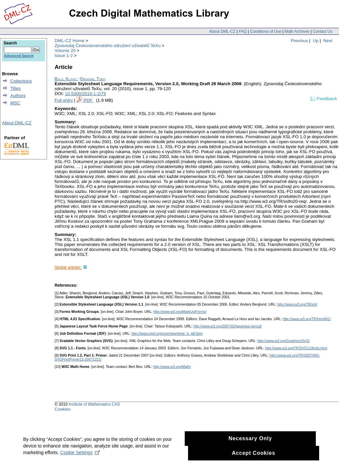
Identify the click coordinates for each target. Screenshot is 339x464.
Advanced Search (18, 56)
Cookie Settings (80, 456)
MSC (15, 102)
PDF (88, 100)
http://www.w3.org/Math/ (172, 367)
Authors (17, 95)
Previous (299, 40)
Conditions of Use (265, 31)
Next (327, 40)
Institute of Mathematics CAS (94, 404)
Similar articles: (68, 267)
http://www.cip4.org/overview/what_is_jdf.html (166, 333)
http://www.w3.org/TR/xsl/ (297, 304)
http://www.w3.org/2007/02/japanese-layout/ (227, 326)
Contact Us (322, 31)
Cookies (63, 409)
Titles (15, 88)
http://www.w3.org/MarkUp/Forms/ (179, 312)
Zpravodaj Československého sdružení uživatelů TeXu (108, 45)
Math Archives (296, 31)
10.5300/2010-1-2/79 (85, 93)
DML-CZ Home (69, 40)
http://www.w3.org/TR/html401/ (307, 319)
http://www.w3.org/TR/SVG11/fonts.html (296, 348)
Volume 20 (65, 50)
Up (315, 40)
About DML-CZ (222, 31)
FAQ (243, 31)
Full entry (64, 100)
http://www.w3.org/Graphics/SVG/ (284, 341)
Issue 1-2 (64, 55)
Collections (21, 81)
